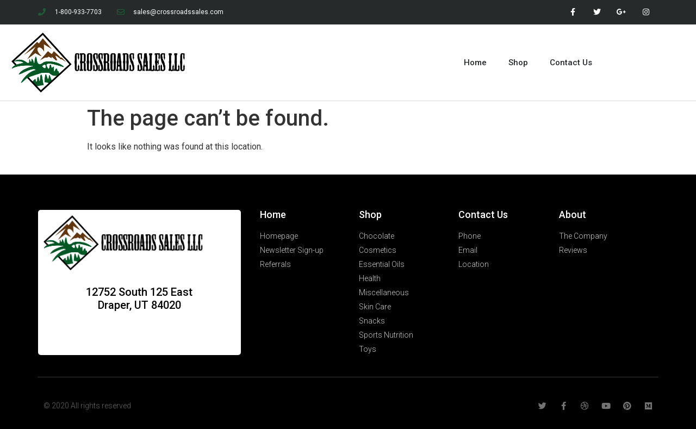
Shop (518, 62)
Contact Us (571, 62)
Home (475, 62)
